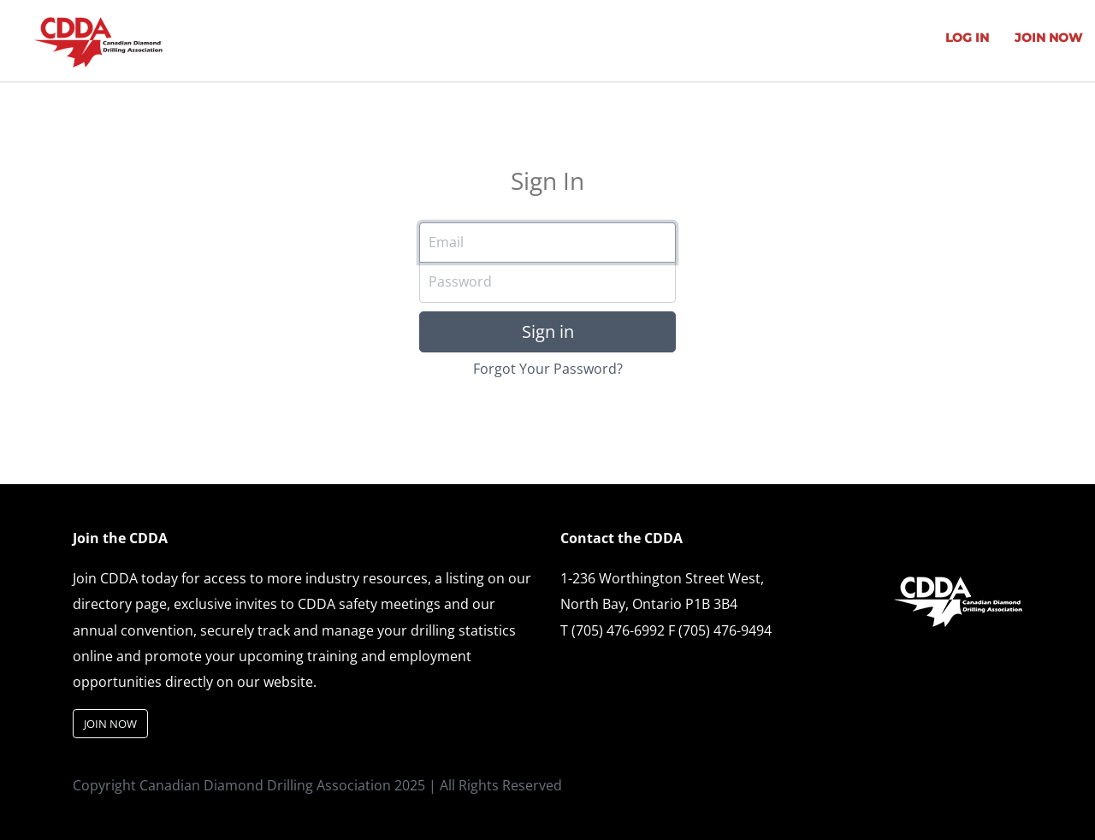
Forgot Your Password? (548, 368)
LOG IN (967, 37)
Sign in (548, 331)
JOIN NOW (1048, 37)
